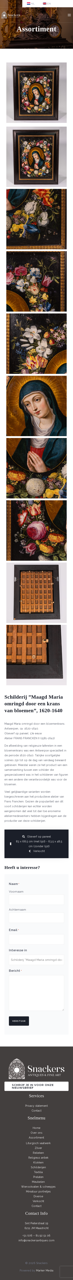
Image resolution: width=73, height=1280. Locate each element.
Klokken (38, 1162)
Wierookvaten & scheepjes (38, 1186)
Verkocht (38, 1201)
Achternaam (17, 909)
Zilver (38, 1148)
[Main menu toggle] (69, 15)
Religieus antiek (38, 1157)
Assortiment (36, 1137)
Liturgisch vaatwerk (38, 1143)
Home (36, 1127)
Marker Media (44, 1270)
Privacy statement (36, 1105)
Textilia (38, 1172)
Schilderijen (38, 1167)
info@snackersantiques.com (37, 1240)
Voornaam (16, 891)
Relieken (38, 1152)
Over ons (36, 1132)
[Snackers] (10, 15)
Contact (37, 1110)
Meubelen (38, 1181)
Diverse (38, 1196)
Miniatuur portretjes (38, 1191)
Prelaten (38, 1177)
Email (14, 930)
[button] (36, 1086)
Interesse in (18, 950)
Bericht (15, 971)
